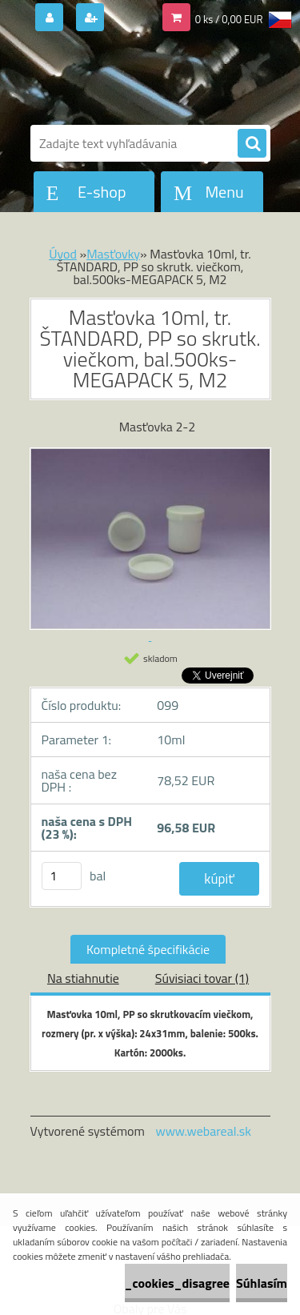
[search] (252, 144)
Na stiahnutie (83, 978)
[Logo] (140, 78)
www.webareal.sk (203, 1131)
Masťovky (113, 253)
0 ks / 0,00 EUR (229, 19)
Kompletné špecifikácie (148, 949)
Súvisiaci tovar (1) (202, 978)
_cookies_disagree (177, 1283)
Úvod (63, 253)
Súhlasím (261, 1283)
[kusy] (62, 876)
